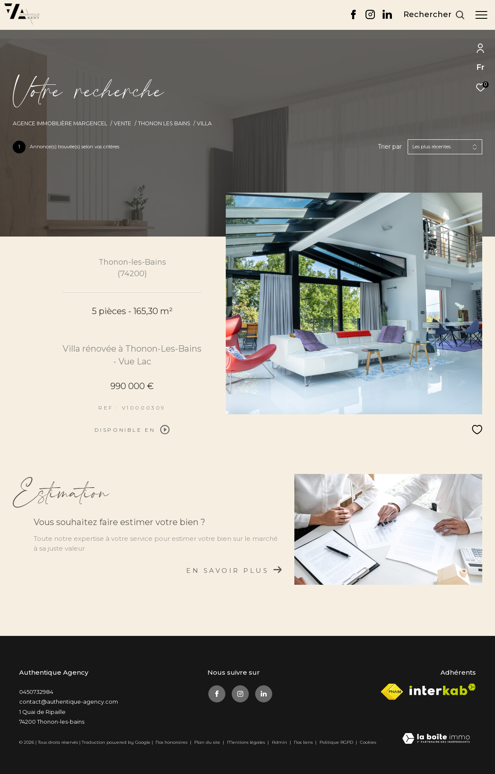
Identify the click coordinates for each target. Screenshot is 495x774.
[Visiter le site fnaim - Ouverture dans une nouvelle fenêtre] (392, 692)
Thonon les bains (164, 123)
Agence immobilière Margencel (60, 123)
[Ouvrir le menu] (481, 15)
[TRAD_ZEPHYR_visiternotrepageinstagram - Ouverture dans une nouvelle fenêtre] (370, 17)
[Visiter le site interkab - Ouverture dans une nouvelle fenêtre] (442, 689)
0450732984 (36, 691)
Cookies (368, 742)
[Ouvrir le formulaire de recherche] (434, 15)
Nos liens (304, 742)
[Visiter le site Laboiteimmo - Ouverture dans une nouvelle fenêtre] (436, 739)
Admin (280, 742)
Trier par (390, 146)
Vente (122, 123)
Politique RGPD (336, 742)
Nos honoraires (171, 742)
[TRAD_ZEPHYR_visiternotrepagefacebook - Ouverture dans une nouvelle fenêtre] (353, 17)
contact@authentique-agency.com (68, 701)
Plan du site (208, 742)
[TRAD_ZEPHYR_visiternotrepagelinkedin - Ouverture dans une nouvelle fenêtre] (387, 17)
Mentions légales (246, 742)
